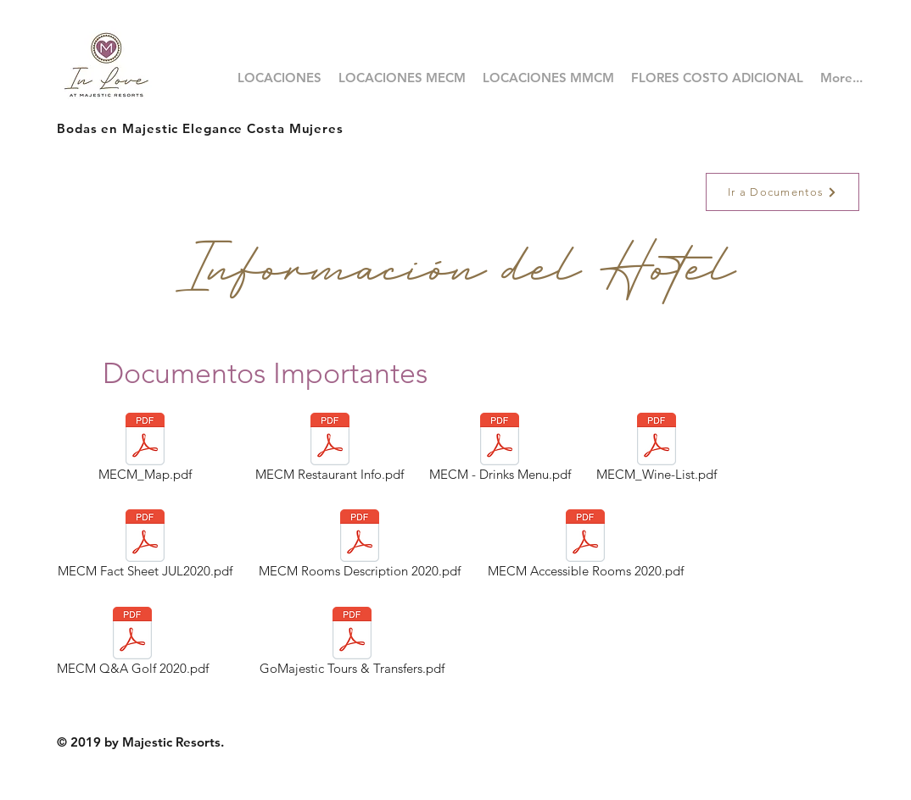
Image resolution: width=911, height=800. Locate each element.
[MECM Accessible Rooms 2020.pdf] (585, 546)
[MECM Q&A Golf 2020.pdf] (132, 644)
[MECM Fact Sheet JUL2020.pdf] (144, 546)
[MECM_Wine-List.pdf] (656, 450)
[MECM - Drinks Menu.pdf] (500, 450)
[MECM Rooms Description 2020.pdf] (360, 546)
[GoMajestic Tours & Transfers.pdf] (352, 644)
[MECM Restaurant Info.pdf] (329, 450)
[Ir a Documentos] (782, 192)
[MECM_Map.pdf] (144, 450)
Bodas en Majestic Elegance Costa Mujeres (200, 128)
